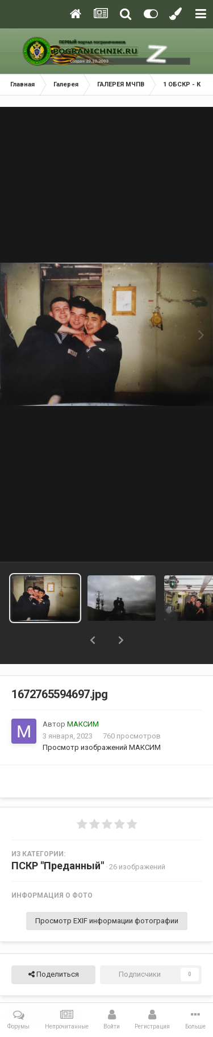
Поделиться (53, 974)
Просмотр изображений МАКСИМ (102, 747)
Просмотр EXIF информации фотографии (106, 920)
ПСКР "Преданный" (57, 866)
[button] (92, 640)
